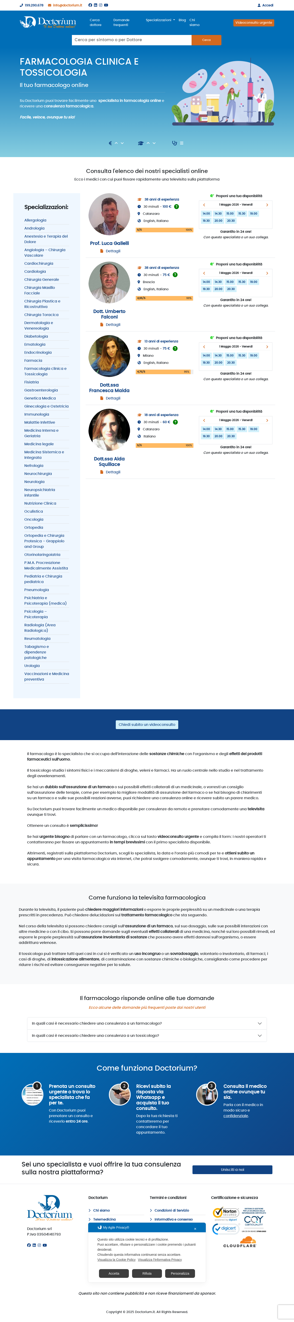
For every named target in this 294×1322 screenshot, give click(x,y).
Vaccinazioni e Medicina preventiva (46, 676)
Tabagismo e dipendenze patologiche (36, 652)
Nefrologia (33, 466)
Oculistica (33, 511)
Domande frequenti (121, 23)
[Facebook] (90, 5)
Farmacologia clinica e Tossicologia (45, 371)
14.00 (206, 213)
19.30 (206, 220)
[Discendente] (122, 143)
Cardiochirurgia (38, 263)
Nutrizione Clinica (40, 503)
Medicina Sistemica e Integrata (44, 455)
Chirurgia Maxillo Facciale (39, 290)
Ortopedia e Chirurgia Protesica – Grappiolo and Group (44, 541)
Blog (182, 20)
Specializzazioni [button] (159, 20)
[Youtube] (106, 5)
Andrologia (34, 228)
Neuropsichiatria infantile (39, 492)
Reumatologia (37, 639)
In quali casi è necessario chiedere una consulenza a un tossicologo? (95, 1035)
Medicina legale (39, 444)
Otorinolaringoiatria (42, 555)
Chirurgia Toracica (41, 315)
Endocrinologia (38, 352)
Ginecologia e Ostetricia (46, 406)
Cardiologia (35, 271)
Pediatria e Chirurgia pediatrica (43, 579)
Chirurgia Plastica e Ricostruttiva (42, 304)
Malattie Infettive (39, 422)
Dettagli (113, 251)
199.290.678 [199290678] (30, 5)
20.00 (218, 220)
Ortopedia (33, 527)
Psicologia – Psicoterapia (36, 614)
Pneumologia (36, 590)
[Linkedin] (95, 5)
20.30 (231, 220)
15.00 (230, 213)
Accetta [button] (114, 1273)
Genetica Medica (40, 398)
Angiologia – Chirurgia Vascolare (44, 252)
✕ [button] (195, 1229)
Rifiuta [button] (147, 1273)
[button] (204, 205)
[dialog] (147, 1252)
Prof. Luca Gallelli (109, 243)
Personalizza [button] (180, 1273)
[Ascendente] (117, 143)
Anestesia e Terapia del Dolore (46, 239)
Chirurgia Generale (41, 280)
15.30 (241, 213)
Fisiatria (31, 382)
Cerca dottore (96, 23)
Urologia (32, 666)
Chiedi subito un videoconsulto (147, 725)
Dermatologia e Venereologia (38, 325)
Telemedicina (102, 1219)
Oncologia (33, 519)
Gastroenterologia (41, 390)
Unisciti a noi (232, 1170)
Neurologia (34, 482)
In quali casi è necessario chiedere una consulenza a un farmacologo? (97, 1023)
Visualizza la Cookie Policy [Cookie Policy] (116, 1260)
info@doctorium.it (64, 5)
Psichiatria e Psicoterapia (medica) (45, 600)
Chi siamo (194, 23)
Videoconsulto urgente (253, 22)
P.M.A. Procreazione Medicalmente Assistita (46, 565)
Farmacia (33, 360)
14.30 (218, 213)
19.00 (253, 213)
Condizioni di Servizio (169, 1210)
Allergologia (35, 220)
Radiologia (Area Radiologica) (40, 627)
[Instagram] (100, 5)
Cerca (206, 40)
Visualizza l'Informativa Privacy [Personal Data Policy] (160, 1260)
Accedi (264, 5)
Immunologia (36, 414)
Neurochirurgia (38, 474)
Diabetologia (36, 336)
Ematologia (34, 344)
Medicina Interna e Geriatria (41, 433)
